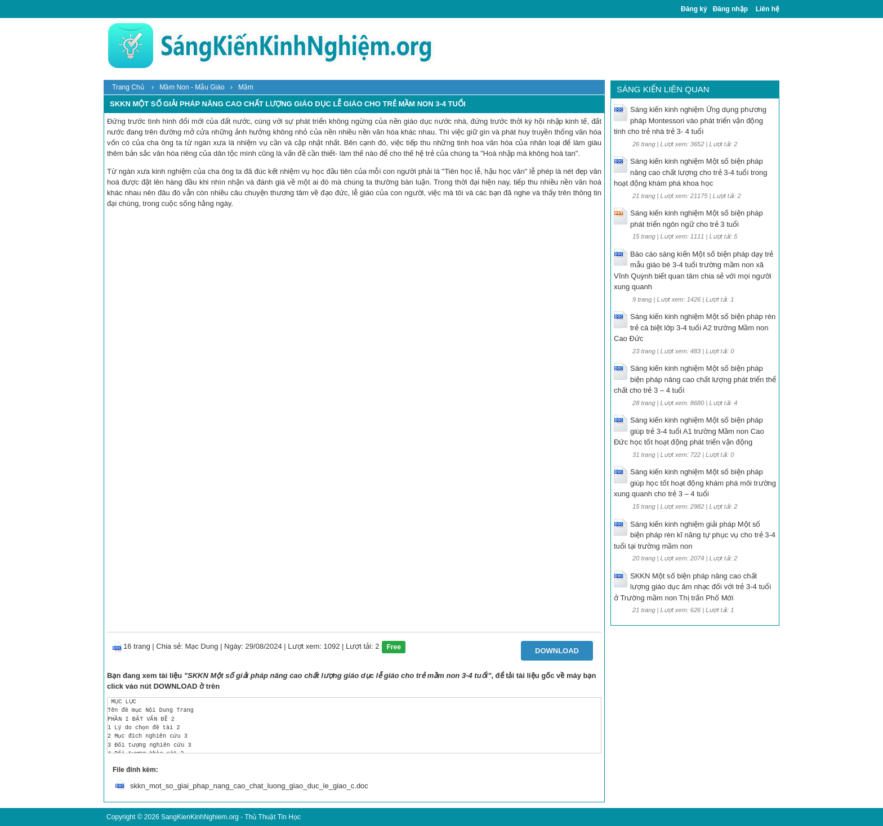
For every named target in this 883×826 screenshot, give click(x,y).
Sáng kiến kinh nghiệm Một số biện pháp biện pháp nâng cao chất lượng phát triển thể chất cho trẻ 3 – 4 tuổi (695, 379)
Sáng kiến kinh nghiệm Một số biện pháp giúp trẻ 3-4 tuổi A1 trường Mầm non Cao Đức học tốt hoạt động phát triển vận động (689, 431)
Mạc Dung (201, 646)
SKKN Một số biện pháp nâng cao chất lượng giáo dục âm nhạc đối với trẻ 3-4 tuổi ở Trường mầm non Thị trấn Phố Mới (692, 587)
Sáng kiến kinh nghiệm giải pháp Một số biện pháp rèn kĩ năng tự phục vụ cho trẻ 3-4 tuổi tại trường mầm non (694, 535)
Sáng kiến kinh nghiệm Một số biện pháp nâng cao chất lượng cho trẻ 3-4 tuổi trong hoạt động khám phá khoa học (691, 172)
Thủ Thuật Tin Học (272, 817)
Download (557, 651)
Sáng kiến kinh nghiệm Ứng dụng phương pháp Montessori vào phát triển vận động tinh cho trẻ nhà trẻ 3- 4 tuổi (690, 120)
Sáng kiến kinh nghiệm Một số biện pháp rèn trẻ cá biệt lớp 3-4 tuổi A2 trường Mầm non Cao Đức (694, 327)
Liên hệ (767, 9)
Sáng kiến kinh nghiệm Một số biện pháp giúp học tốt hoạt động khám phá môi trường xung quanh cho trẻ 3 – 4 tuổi (695, 483)
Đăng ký (694, 9)
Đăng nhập (730, 9)
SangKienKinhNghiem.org (200, 817)
